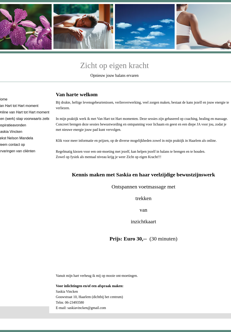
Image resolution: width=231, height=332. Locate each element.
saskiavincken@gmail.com (86, 308)
